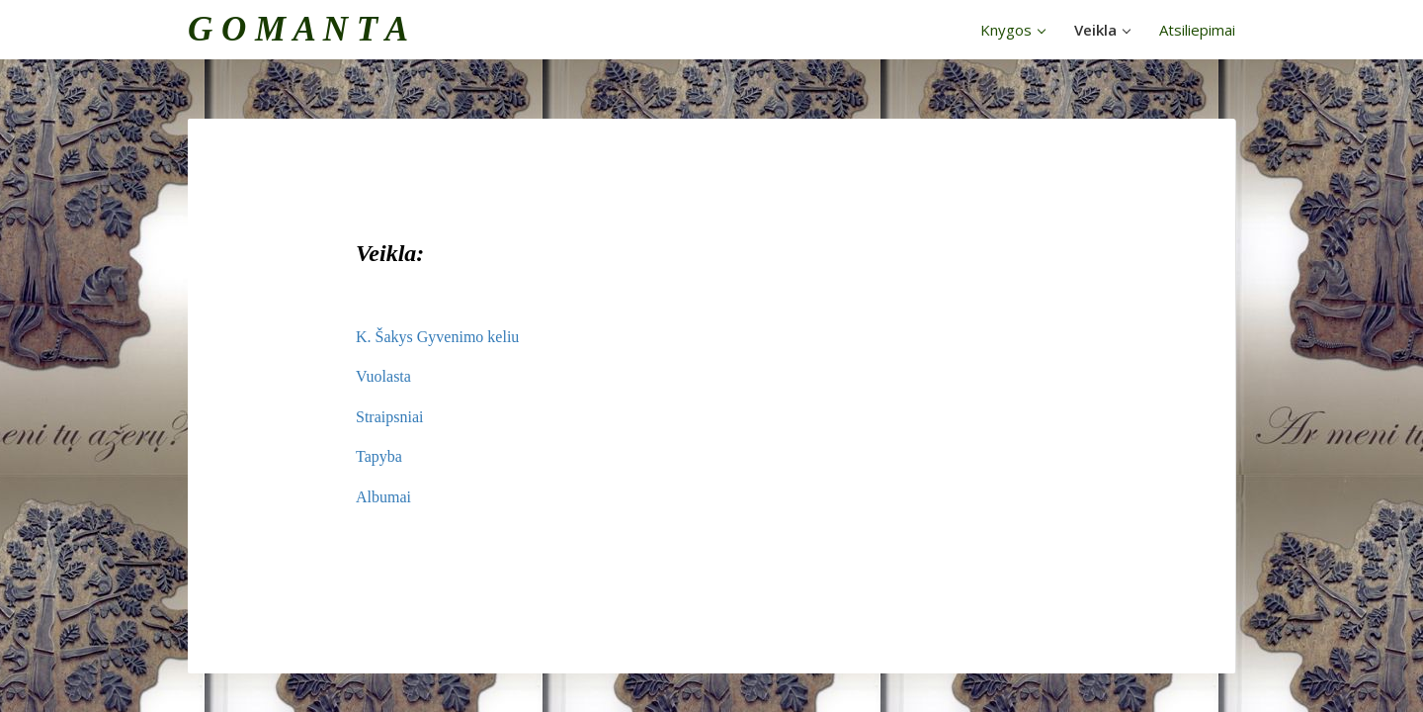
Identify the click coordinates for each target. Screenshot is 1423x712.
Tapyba (379, 456)
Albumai (383, 497)
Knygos (1013, 30)
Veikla (1102, 30)
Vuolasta (383, 376)
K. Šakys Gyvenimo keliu (437, 336)
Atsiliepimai (1197, 30)
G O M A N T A (298, 29)
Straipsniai (389, 416)
